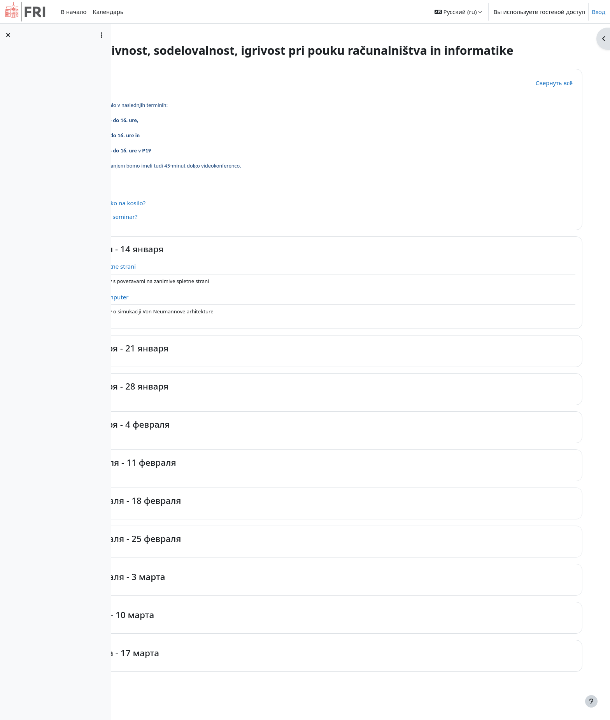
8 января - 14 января (207, 263)
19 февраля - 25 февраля (216, 552)
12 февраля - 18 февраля (216, 514)
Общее (178, 96)
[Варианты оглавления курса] (101, 35)
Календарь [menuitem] (108, 12)
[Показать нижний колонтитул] (591, 701)
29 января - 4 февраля (210, 438)
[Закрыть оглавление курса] (8, 35)
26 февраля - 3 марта (208, 590)
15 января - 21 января (210, 362)
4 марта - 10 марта (203, 629)
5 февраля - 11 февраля (214, 476)
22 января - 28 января (210, 400)
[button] (458, 11)
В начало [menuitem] (73, 12)
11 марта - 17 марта (205, 667)
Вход (598, 12)
